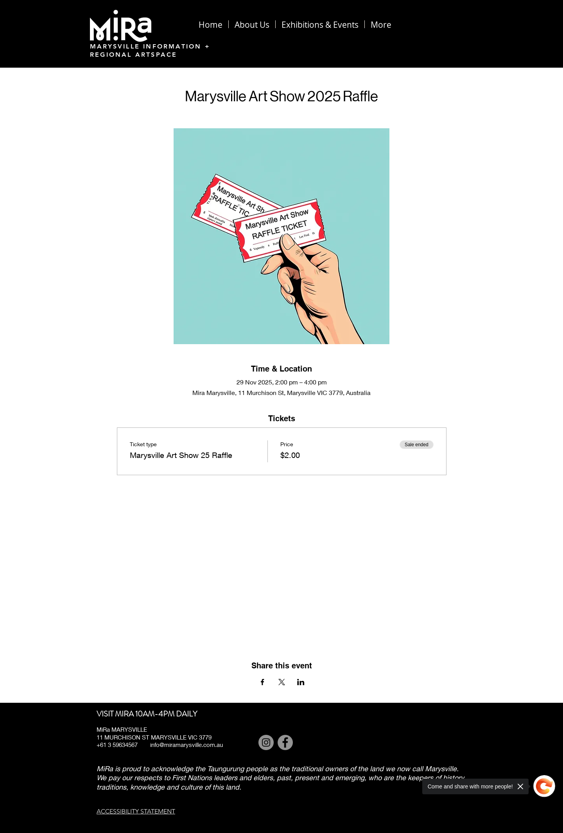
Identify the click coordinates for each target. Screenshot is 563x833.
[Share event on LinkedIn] (301, 682)
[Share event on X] (281, 682)
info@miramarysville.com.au (186, 744)
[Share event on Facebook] (262, 682)
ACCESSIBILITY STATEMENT (136, 811)
